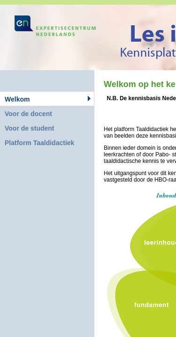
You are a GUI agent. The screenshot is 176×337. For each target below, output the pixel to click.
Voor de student (29, 128)
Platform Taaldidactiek (39, 143)
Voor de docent (28, 113)
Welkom (17, 99)
